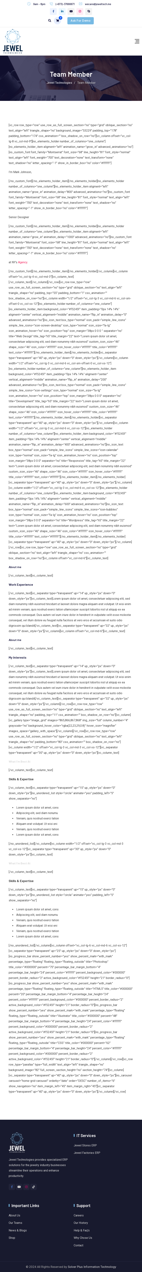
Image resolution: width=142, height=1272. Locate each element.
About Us (14, 1215)
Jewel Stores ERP (85, 1145)
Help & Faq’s (82, 1230)
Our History (81, 1223)
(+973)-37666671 (65, 4)
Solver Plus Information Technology (92, 1267)
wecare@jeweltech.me (98, 4)
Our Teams (15, 1223)
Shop (12, 1238)
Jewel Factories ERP (87, 1153)
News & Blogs (18, 1230)
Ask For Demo (81, 20)
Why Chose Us (83, 1238)
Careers (79, 1215)
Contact (78, 1245)
